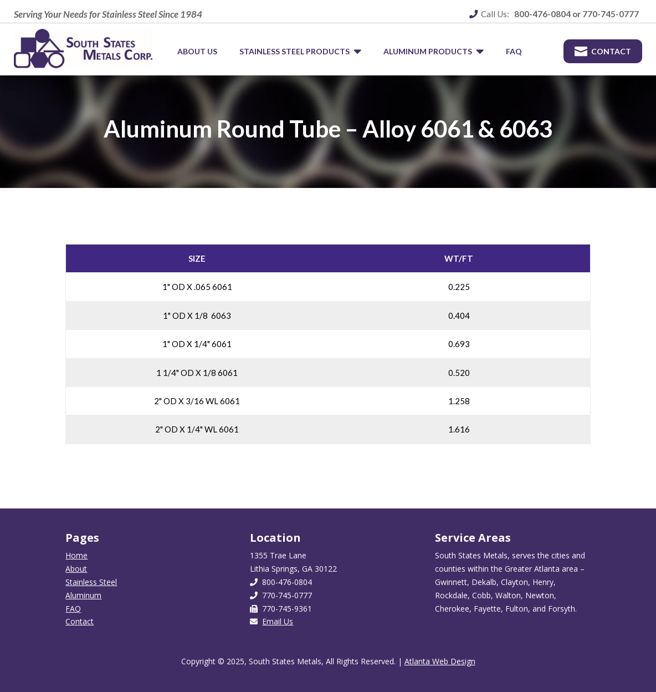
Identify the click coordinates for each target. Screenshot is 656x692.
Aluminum (83, 595)
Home (76, 555)
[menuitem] (197, 51)
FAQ (73, 608)
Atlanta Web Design (439, 661)
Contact (79, 621)
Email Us (277, 621)
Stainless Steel (91, 582)
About (76, 568)
